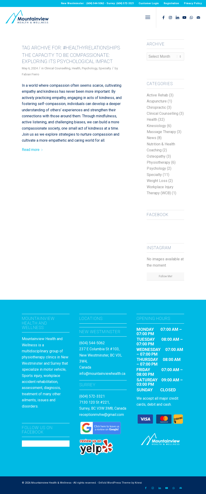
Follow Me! (165, 276)
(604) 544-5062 (92, 343)
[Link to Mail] (198, 17)
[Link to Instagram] (170, 17)
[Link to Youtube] (184, 17)
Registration (171, 3)
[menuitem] (148, 3)
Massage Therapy (161, 132)
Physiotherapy (158, 162)
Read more (33, 149)
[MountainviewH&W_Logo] (27, 17)
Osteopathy (156, 156)
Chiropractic (156, 107)
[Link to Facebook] (163, 17)
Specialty (105, 68)
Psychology (89, 68)
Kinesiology (156, 126)
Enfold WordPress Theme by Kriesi (120, 482)
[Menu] (147, 17)
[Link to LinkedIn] (177, 17)
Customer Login (149, 3)
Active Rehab (157, 95)
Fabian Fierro (30, 74)
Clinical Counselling (57, 68)
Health (76, 68)
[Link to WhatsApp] (191, 17)
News (151, 138)
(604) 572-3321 (92, 396)
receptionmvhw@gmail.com (101, 414)
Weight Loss (157, 180)
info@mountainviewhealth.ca (102, 373)
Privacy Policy (193, 3)
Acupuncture (157, 101)
